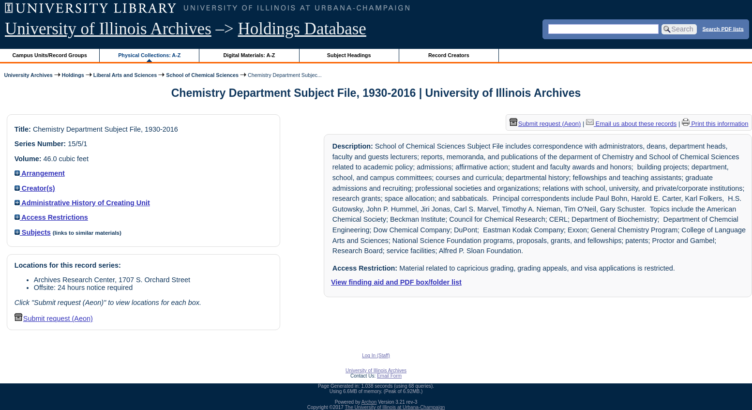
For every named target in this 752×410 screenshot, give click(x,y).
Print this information (715, 123)
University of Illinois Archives (108, 28)
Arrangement (40, 173)
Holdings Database (302, 28)
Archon (369, 402)
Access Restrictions (51, 217)
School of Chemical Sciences (202, 75)
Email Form (389, 376)
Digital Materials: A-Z (249, 55)
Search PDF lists (722, 28)
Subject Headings (349, 55)
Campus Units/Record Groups (50, 55)
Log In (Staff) (376, 355)
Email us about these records (631, 123)
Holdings (73, 75)
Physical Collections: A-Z (149, 55)
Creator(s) (35, 188)
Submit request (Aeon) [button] (54, 318)
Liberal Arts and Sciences (125, 75)
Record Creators (448, 55)
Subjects (33, 232)
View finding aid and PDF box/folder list (396, 282)
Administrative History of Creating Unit (82, 203)
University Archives (28, 75)
